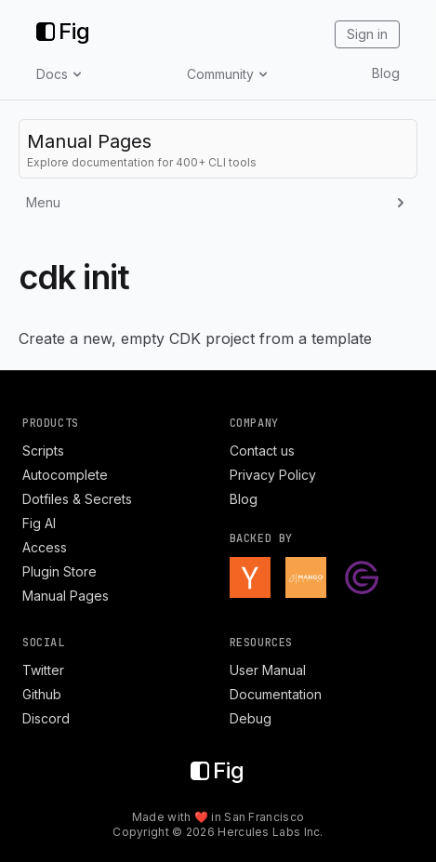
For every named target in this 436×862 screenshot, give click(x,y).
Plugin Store (59, 571)
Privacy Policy (273, 475)
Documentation (276, 694)
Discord (46, 718)
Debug (250, 718)
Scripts (43, 450)
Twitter (43, 670)
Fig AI (39, 523)
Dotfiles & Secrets (77, 499)
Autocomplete (65, 475)
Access (44, 547)
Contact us (262, 450)
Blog (386, 73)
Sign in (367, 34)
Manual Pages (65, 595)
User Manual (268, 670)
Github (41, 694)
